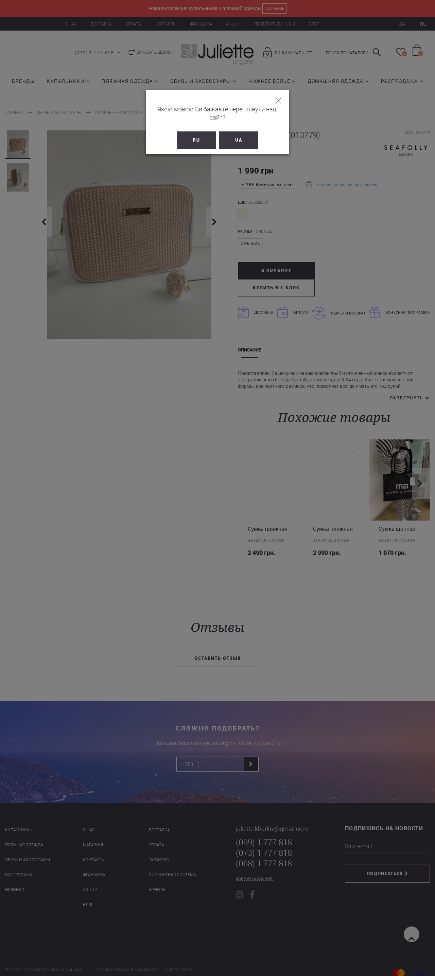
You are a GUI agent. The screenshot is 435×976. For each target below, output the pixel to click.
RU (196, 132)
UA (238, 132)
